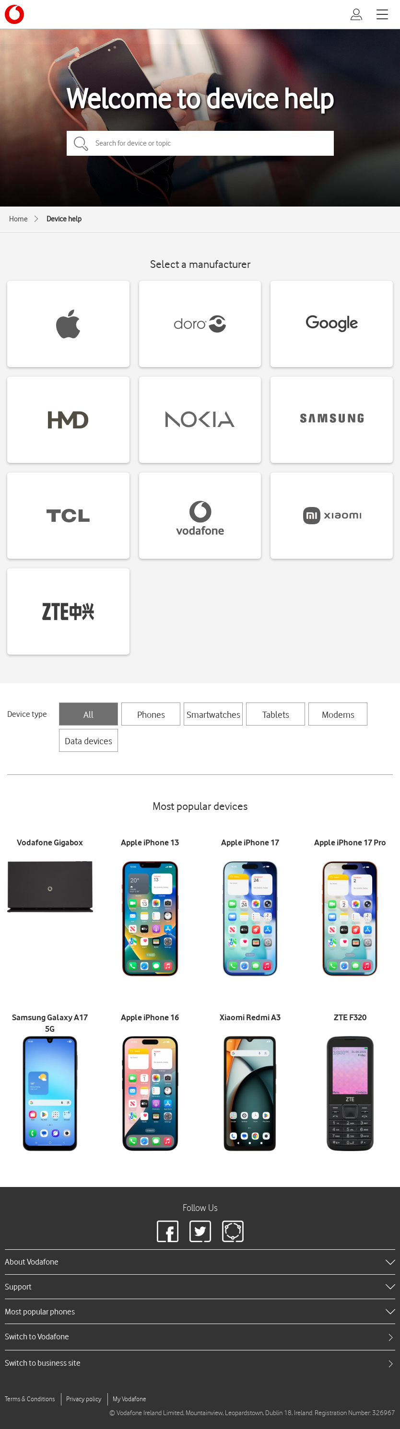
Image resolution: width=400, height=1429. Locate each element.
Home (18, 219)
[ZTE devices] (68, 611)
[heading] (200, 1261)
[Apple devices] (68, 324)
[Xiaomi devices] (332, 515)
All (88, 714)
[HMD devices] (68, 420)
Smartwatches (213, 714)
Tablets (275, 714)
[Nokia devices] (200, 420)
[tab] (200, 1337)
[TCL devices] (68, 515)
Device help (64, 219)
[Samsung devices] (332, 420)
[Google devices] (332, 324)
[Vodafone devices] (200, 515)
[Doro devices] (200, 324)
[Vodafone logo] (14, 14)
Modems (338, 714)
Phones (151, 714)
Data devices (88, 741)
